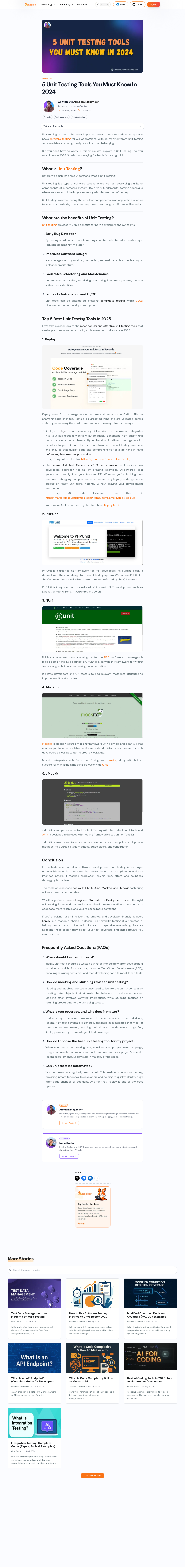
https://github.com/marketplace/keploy (106, 459)
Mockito (47, 744)
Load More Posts (92, 1475)
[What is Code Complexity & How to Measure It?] (92, 1361)
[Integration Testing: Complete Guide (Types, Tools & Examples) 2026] (34, 1426)
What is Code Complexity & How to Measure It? (91, 1379)
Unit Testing (68, 168)
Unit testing (49, 225)
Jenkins (112, 760)
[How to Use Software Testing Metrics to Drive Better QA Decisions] (92, 1296)
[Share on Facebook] (83, 1178)
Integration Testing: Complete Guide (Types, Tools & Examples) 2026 (33, 1444)
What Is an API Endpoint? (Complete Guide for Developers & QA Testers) (34, 1379)
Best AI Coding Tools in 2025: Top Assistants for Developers (149, 1379)
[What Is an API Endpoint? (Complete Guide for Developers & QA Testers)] (34, 1361)
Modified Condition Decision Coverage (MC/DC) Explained (146, 1315)
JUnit (104, 764)
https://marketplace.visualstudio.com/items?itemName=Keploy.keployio (90, 498)
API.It (45, 834)
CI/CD (139, 300)
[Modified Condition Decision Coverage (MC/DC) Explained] (150, 1296)
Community (48, 78)
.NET (106, 657)
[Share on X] (77, 1178)
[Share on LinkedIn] (90, 1178)
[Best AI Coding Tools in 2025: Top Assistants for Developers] (150, 1356)
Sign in (153, 4)
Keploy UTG (111, 505)
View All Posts (69, 1123)
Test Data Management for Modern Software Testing (29, 1315)
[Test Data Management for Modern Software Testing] (34, 1297)
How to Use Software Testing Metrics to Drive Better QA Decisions (88, 1315)
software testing (60, 139)
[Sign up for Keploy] (92, 1207)
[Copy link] (96, 1178)
